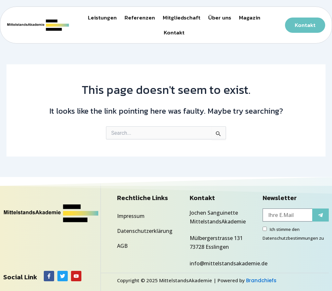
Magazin (249, 17)
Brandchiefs (261, 280)
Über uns (219, 17)
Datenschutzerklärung (144, 230)
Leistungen (102, 17)
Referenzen (139, 17)
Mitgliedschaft (181, 17)
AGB (122, 245)
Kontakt (174, 32)
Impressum (131, 216)
